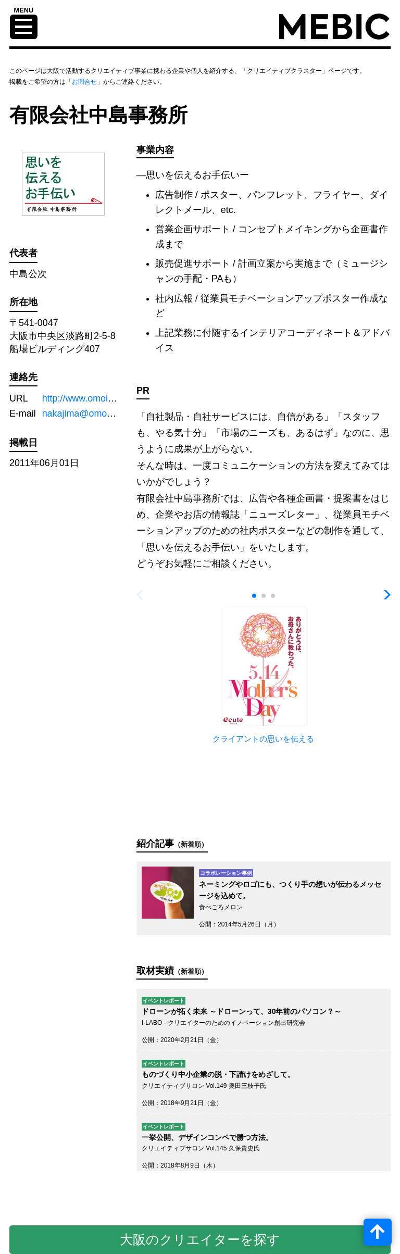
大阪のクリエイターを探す (200, 1239)
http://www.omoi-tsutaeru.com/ (105, 398)
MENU (23, 11)
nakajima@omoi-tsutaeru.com (104, 413)
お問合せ (84, 81)
